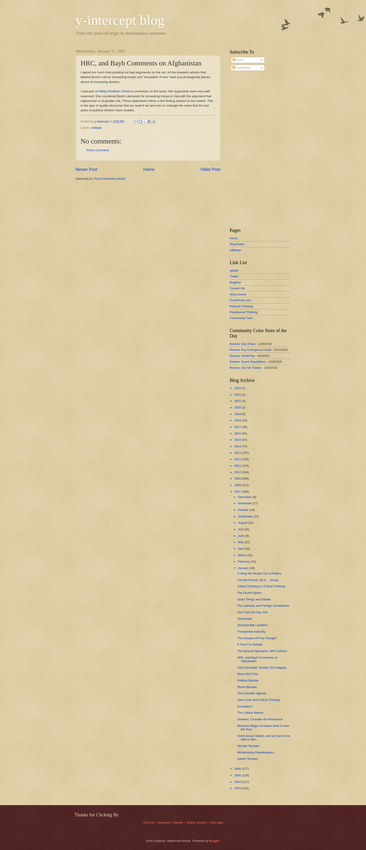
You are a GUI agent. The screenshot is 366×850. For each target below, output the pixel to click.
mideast (96, 127)
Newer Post (86, 169)
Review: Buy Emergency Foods (251, 349)
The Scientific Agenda (251, 693)
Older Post (210, 169)
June (241, 536)
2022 (238, 394)
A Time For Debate (249, 644)
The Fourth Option (249, 593)
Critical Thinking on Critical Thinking (261, 586)
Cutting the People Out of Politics (259, 573)
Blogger (214, 841)
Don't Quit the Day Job (252, 612)
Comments (241, 67)
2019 (238, 414)
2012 (238, 459)
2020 (238, 407)
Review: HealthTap (242, 356)
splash (234, 270)
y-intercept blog (120, 20)
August (243, 522)
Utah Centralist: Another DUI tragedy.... (263, 667)
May (241, 542)
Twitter (234, 276)
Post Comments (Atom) (109, 178)
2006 (238, 769)
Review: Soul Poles (243, 344)
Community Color (241, 318)
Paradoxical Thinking (243, 312)
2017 (238, 427)
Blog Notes (237, 244)
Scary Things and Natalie (254, 599)
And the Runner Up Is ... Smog (257, 580)
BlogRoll (235, 282)
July (241, 529)
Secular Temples (248, 746)
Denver (178, 822)
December (245, 497)
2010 (238, 472)
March (242, 555)
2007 (238, 491)
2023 (238, 388)
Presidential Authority (251, 631)
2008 (238, 485)
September (245, 516)
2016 (238, 433)
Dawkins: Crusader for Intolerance (260, 719)
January (243, 568)
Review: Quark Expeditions (248, 361)
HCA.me (149, 822)
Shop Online (238, 294)
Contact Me (237, 288)
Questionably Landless (252, 625)
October (243, 510)
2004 (238, 782)
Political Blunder (248, 680)
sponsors (164, 822)
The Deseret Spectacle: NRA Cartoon (262, 651)
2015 (238, 439)
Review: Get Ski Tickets (245, 367)
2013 (238, 453)
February (244, 561)
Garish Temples (247, 758)
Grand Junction (197, 822)
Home (149, 169)
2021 (238, 401)
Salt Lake (216, 822)
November (245, 503)
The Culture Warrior (250, 712)
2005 (238, 775)
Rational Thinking (241, 306)
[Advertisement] (244, 149)
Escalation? (245, 706)
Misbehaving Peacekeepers (255, 752)
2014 (238, 446)
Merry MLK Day (247, 674)
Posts (237, 60)
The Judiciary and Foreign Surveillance (263, 605)
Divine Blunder (247, 687)
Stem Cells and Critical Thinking (258, 700)
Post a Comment (97, 150)
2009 (238, 478)
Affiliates (235, 250)
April (241, 548)
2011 (238, 465)
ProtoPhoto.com (240, 300)
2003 (238, 788)
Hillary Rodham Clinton (115, 91)
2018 (238, 420)
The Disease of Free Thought (256, 638)
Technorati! (244, 618)
